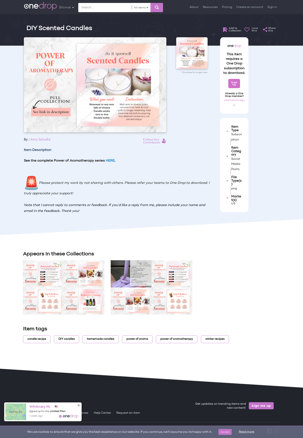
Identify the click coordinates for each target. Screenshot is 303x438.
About (194, 7)
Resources (210, 7)
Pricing (227, 7)
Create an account (249, 7)
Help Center (102, 413)
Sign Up (234, 83)
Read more (246, 431)
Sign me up (261, 406)
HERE (110, 160)
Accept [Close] (225, 431)
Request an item (128, 413)
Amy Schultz (40, 139)
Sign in (272, 7)
